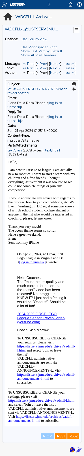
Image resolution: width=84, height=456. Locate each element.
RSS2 (73, 436)
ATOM (47, 436)
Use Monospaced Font (39, 47)
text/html (52, 150)
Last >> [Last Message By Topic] (69, 68)
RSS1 (61, 436)
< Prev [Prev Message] (42, 64)
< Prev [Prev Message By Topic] (42, 68)
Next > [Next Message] (55, 64)
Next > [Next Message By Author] (55, 73)
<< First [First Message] (28, 64)
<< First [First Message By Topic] (28, 68)
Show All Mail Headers (38, 55)
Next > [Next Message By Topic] (55, 68)
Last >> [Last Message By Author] (69, 73)
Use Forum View (34, 39)
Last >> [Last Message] (69, 64)
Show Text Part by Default (41, 51)
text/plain (14, 150)
